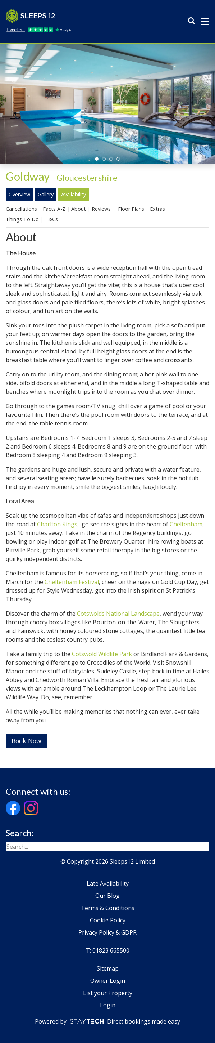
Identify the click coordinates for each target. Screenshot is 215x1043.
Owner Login (107, 981)
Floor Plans (131, 208)
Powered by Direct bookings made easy (107, 1021)
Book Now (26, 740)
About (78, 208)
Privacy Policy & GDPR (107, 932)
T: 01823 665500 (107, 950)
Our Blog (107, 896)
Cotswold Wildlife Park (102, 654)
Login (107, 1005)
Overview (19, 194)
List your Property (107, 993)
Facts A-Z (54, 208)
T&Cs (51, 219)
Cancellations (21, 208)
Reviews (102, 208)
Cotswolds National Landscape (118, 614)
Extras (157, 208)
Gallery (46, 194)
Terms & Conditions (107, 908)
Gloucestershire (87, 177)
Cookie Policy (107, 920)
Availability (73, 194)
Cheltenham (186, 524)
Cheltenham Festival (72, 582)
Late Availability (108, 883)
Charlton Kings (57, 524)
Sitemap (108, 968)
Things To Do (22, 219)
